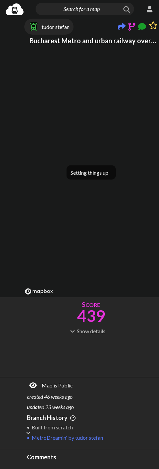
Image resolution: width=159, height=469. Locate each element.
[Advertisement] (91, 354)
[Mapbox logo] (39, 291)
